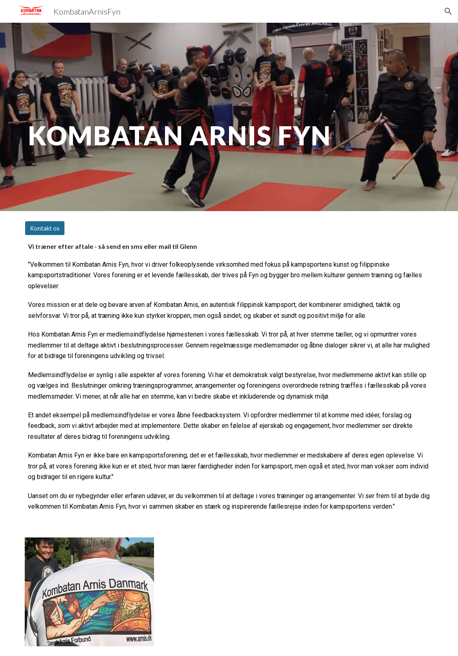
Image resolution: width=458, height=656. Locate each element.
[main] (194, 117)
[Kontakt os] (44, 228)
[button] (448, 11)
